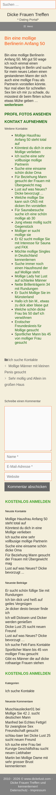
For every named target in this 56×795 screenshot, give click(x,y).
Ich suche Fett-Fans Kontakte (27, 645)
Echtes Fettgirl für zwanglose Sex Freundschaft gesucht (25, 726)
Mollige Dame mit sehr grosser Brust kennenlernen (26, 762)
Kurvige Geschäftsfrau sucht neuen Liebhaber (26, 751)
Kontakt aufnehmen (25, 121)
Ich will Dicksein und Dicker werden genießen (26, 620)
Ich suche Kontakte (23, 360)
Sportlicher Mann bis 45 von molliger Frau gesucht (26, 652)
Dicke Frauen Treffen (28, 14)
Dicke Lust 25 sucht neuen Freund (27, 738)
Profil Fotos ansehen (27, 114)
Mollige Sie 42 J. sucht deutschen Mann (22, 715)
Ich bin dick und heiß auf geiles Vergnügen (23, 602)
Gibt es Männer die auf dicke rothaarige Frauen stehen (27, 661)
